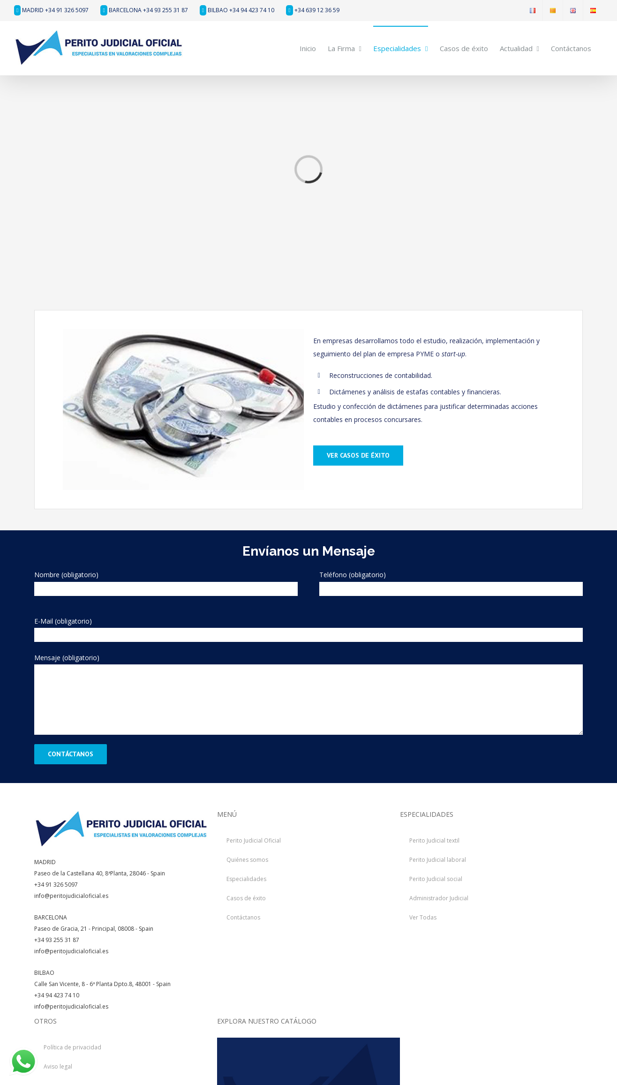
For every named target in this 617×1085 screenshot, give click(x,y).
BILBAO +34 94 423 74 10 (237, 10)
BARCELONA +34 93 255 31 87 (144, 10)
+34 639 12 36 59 (312, 10)
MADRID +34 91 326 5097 (51, 10)
